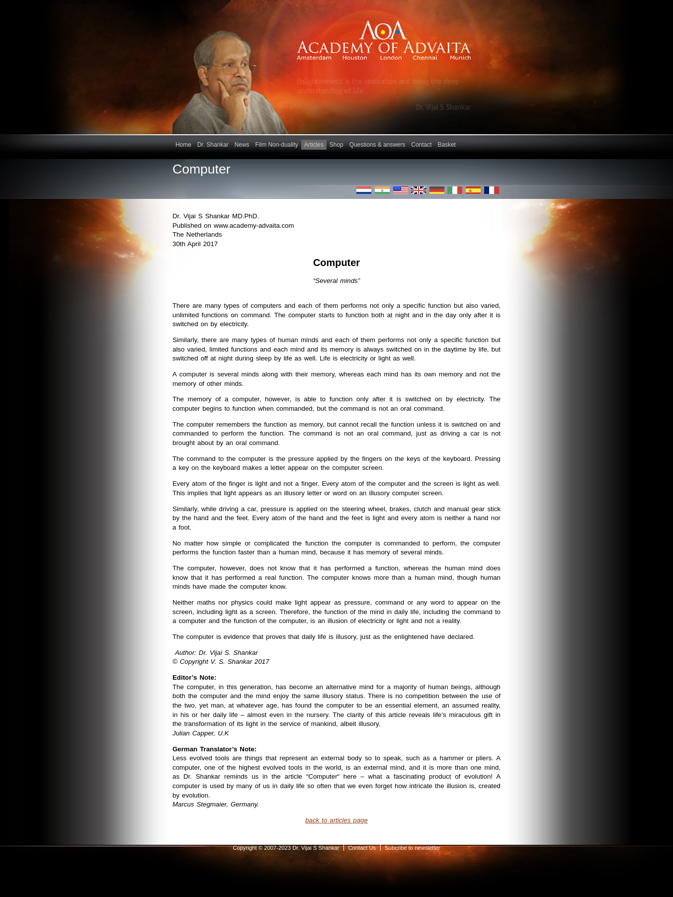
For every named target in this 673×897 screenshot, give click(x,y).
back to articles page (336, 820)
